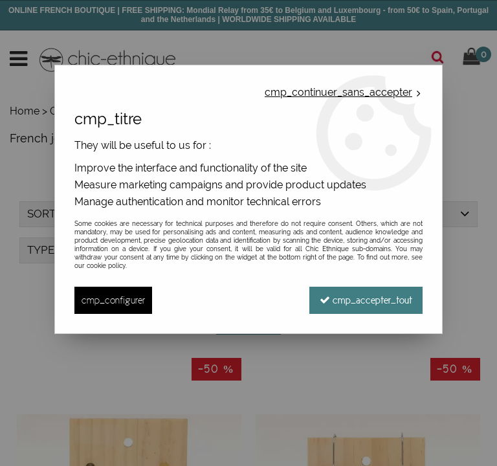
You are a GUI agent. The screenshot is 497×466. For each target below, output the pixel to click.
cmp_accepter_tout (366, 299)
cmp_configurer (113, 299)
